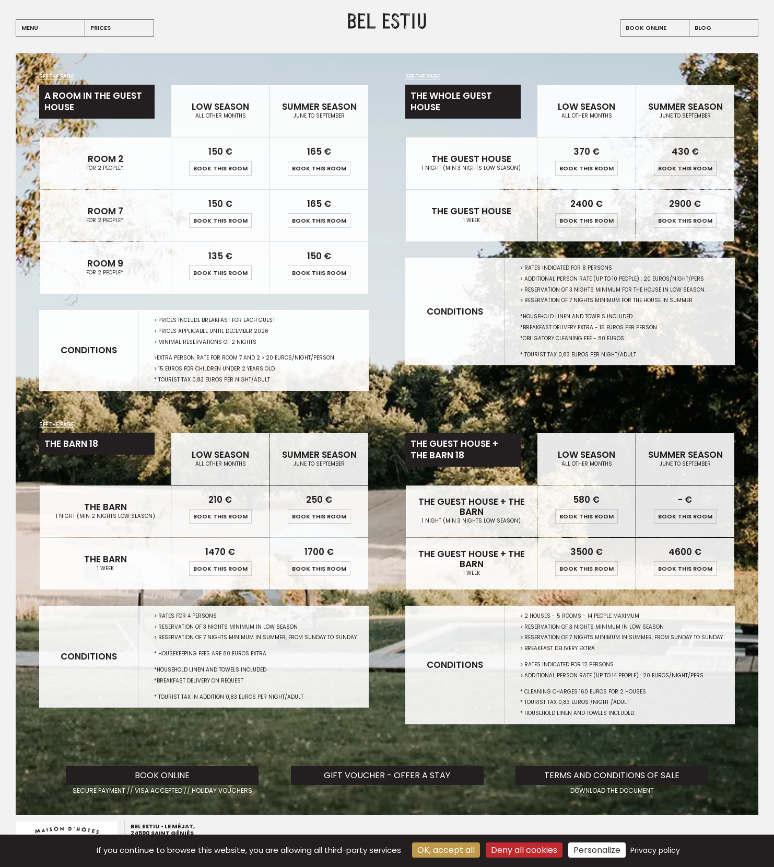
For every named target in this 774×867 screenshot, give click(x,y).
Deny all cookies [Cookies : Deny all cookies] (524, 850)
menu (29, 28)
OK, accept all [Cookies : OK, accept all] (446, 850)
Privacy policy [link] (655, 850)
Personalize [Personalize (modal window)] (596, 850)
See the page (56, 76)
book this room (220, 168)
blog (703, 28)
